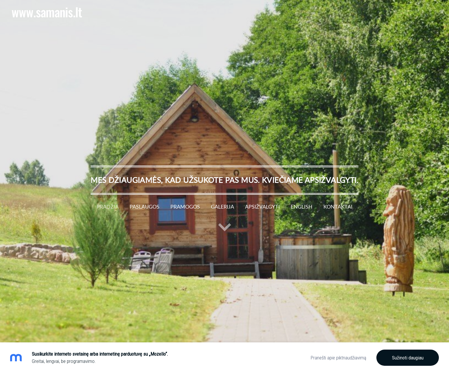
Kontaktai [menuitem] (337, 206)
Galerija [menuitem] (222, 206)
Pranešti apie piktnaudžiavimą (338, 358)
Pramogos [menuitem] (185, 206)
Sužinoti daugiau (408, 358)
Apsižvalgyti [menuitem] (262, 206)
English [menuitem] (301, 206)
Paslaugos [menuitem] (144, 206)
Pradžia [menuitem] (108, 206)
